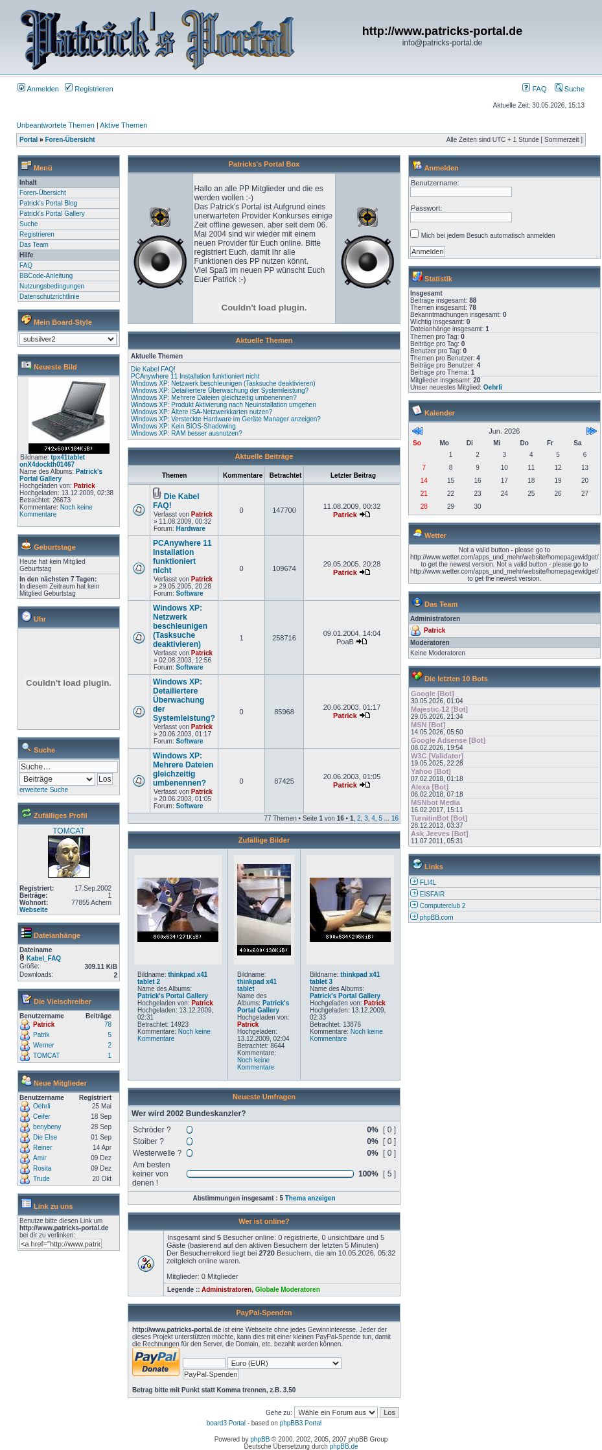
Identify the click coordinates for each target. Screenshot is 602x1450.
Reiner (42, 1147)
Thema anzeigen (310, 1198)
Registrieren (89, 89)
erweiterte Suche (43, 789)
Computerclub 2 (443, 905)
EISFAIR (432, 894)
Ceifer (42, 1116)
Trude (41, 1178)
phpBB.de (344, 1446)
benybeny (47, 1126)
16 (395, 818)
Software (189, 593)
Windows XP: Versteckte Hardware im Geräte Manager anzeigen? (226, 419)
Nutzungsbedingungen (51, 286)
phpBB (260, 1439)
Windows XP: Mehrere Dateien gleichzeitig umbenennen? (214, 397)
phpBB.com (437, 917)
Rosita (42, 1168)
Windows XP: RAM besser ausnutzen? (186, 433)
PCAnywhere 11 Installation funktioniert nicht (195, 376)
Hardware (190, 528)
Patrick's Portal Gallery (52, 213)
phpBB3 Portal (301, 1423)
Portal (28, 139)
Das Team (34, 244)
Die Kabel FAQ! (153, 369)
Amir (40, 1158)
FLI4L (428, 882)
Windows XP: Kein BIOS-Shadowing (183, 426)
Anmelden (38, 89)
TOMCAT (68, 831)
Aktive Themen (123, 125)
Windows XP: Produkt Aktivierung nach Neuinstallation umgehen (223, 404)
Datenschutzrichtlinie (49, 296)
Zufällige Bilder (264, 840)
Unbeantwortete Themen (55, 125)
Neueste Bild (55, 367)
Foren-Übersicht (70, 139)
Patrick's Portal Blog (48, 203)
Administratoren (226, 1289)
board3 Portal (226, 1423)
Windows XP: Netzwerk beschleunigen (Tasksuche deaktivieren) (223, 383)
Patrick (84, 485)
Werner (43, 1045)
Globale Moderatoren (287, 1289)
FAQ (534, 89)
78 (107, 1024)
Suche (570, 89)
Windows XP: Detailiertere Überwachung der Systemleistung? (219, 390)
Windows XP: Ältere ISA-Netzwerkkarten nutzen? (201, 411)
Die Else (45, 1137)
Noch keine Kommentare (56, 511)
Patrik (41, 1034)
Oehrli (42, 1106)
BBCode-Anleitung (46, 275)
